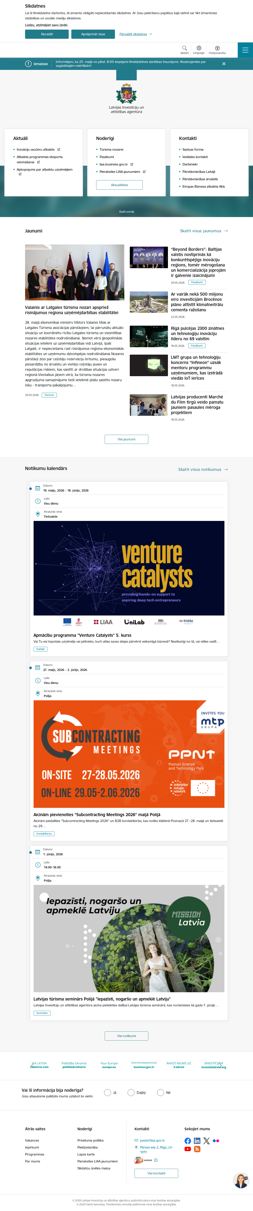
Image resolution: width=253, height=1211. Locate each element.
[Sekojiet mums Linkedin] (197, 1141)
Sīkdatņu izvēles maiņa (93, 1168)
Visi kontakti (156, 1173)
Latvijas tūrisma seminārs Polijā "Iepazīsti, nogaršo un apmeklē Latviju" (102, 999)
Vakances (32, 1140)
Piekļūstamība (87, 1147)
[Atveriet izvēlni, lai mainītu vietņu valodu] (199, 50)
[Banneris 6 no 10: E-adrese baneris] (179, 1065)
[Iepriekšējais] (32, 1066)
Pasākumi (197, 282)
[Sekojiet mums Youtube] (188, 1148)
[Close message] (223, 63)
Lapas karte (86, 1154)
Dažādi (40, 649)
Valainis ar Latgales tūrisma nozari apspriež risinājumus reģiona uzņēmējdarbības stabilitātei (71, 310)
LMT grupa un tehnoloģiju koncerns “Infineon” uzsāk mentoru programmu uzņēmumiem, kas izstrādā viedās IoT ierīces (196, 368)
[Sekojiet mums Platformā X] (206, 1141)
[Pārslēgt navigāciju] (245, 50)
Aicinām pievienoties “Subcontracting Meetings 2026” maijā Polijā (97, 814)
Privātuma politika (90, 1140)
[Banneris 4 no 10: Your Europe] (109, 1065)
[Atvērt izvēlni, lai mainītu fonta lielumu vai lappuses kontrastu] (217, 50)
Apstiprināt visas (93, 34)
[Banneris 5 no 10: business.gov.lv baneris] (144, 1065)
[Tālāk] (220, 1066)
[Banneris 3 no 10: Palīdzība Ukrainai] (74, 1065)
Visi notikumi (126, 1036)
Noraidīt (47, 34)
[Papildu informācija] (155, 1160)
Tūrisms (49, 395)
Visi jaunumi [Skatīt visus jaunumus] (126, 439)
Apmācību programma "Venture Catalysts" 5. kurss (82, 635)
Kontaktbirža (43, 833)
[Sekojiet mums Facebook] (188, 1141)
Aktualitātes (119, 185)
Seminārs (42, 1013)
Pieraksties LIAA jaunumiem (97, 1161)
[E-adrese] (143, 1160)
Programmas (34, 1154)
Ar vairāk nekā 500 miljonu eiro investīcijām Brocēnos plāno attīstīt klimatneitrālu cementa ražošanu (197, 301)
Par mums (32, 1161)
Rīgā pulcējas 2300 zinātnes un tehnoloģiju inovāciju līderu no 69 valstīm (197, 333)
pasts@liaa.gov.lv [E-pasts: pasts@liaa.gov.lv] (152, 1140)
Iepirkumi (32, 1147)
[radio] (110, 1092)
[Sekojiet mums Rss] (197, 1149)
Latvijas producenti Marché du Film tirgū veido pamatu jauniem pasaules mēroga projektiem (197, 404)
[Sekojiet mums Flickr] (216, 1140)
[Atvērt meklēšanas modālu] (184, 50)
